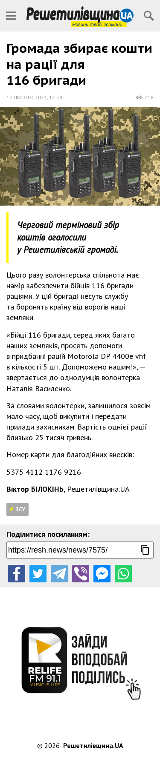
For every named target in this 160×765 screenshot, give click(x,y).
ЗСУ (20, 509)
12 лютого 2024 (26, 97)
